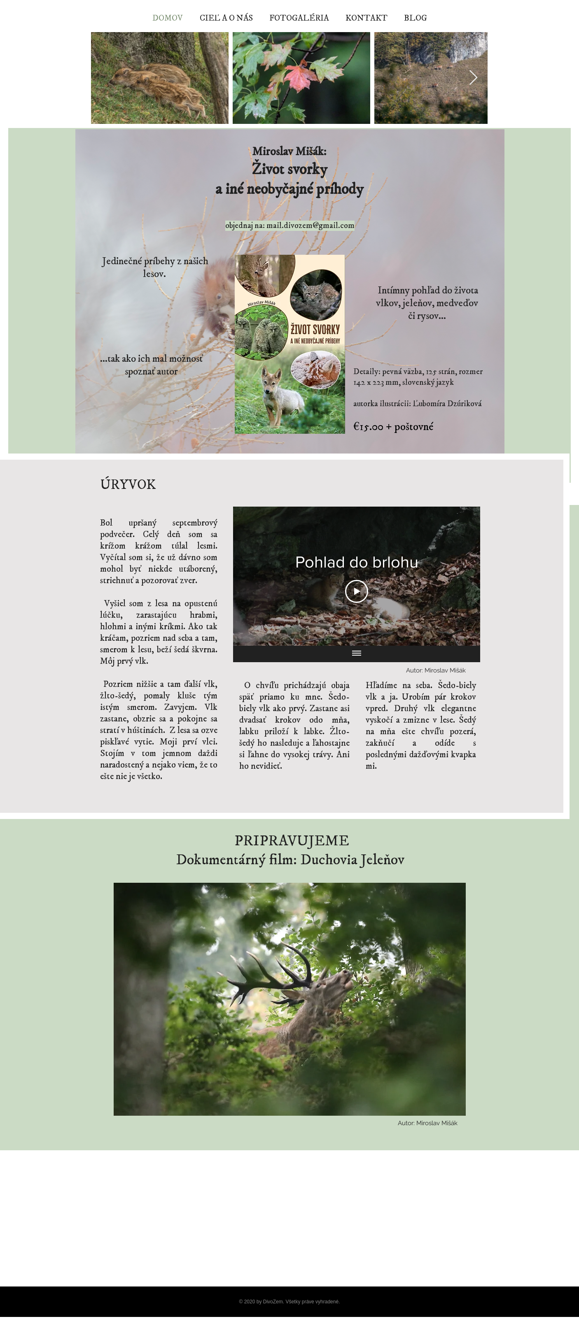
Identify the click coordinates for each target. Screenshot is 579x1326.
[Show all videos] (356, 654)
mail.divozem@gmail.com (310, 226)
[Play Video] (356, 591)
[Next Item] (473, 78)
